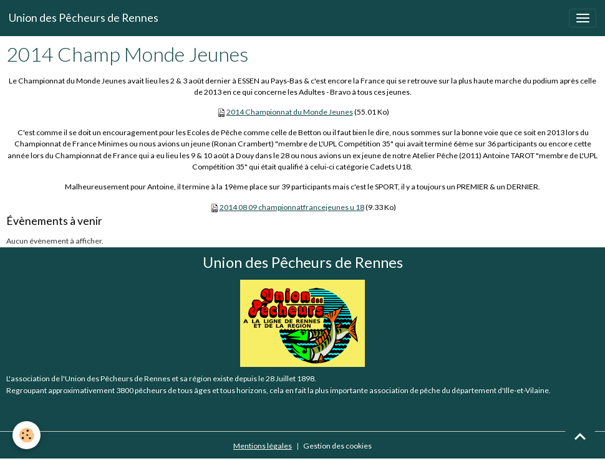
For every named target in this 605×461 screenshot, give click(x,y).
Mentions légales (262, 445)
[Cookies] (26, 435)
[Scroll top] (580, 436)
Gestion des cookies (337, 445)
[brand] (83, 18)
